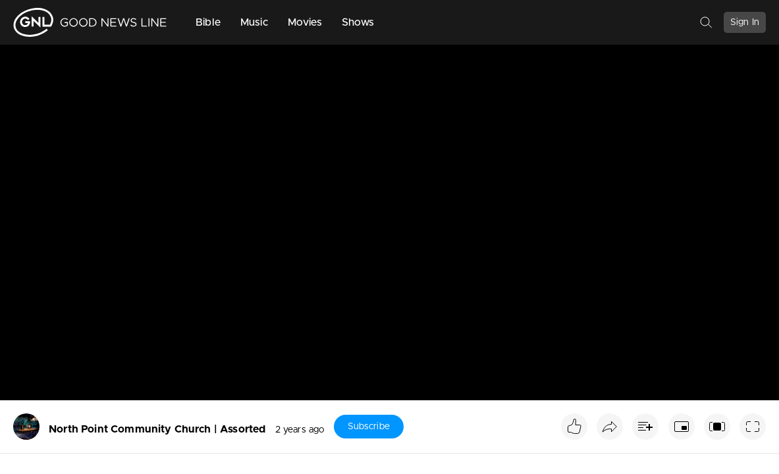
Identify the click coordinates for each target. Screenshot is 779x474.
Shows (358, 22)
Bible (208, 22)
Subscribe (369, 426)
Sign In (744, 22)
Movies (305, 22)
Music (254, 22)
